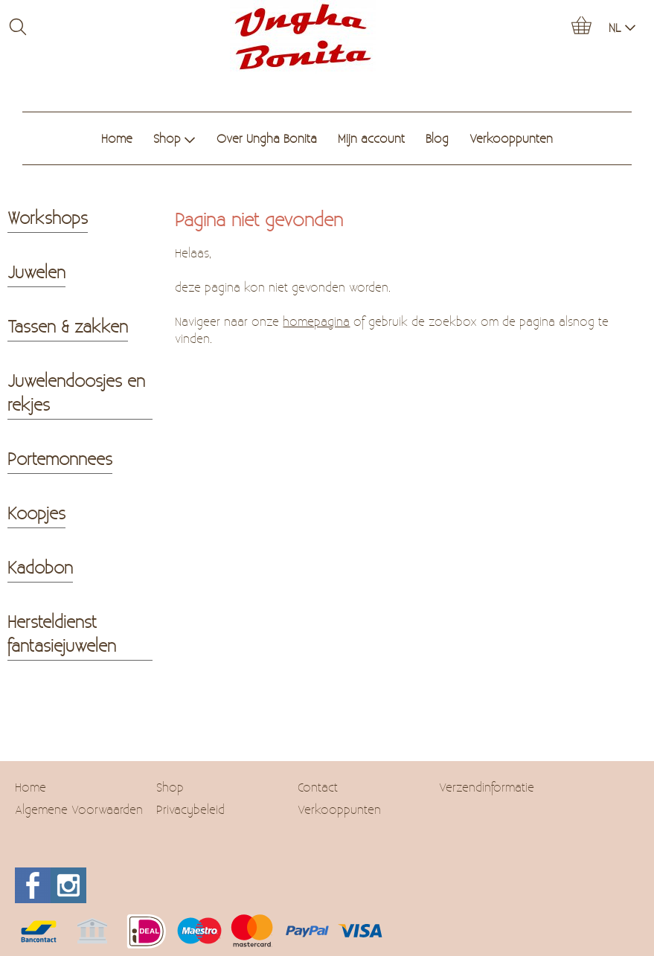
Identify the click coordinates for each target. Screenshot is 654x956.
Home (116, 138)
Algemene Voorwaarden (79, 809)
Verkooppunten (511, 138)
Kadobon (40, 567)
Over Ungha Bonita (267, 138)
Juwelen (36, 271)
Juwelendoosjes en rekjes (76, 392)
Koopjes (36, 512)
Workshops (47, 217)
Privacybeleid (190, 809)
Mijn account (371, 138)
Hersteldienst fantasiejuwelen (61, 633)
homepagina (316, 321)
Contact (318, 786)
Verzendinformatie (486, 786)
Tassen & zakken (67, 326)
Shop (174, 138)
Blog (437, 138)
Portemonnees (59, 458)
